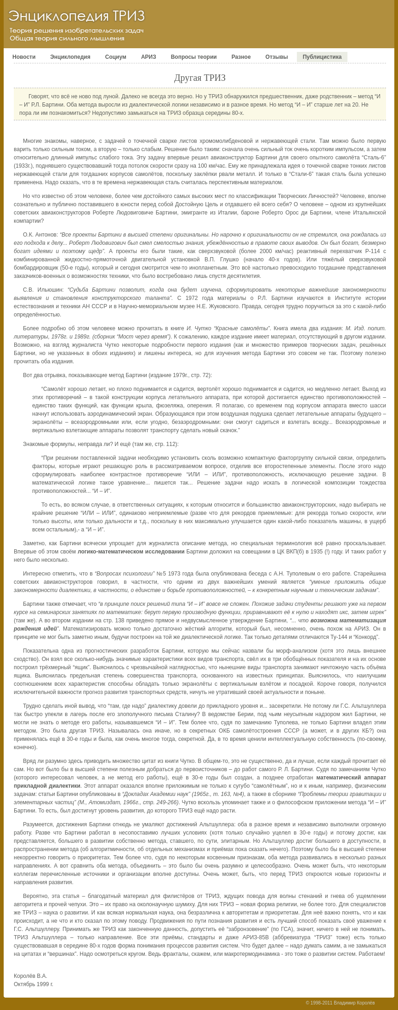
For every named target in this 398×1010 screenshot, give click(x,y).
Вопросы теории (194, 57)
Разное (241, 57)
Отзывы (277, 57)
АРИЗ (148, 57)
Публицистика (322, 57)
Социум (115, 57)
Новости (23, 57)
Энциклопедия (70, 57)
